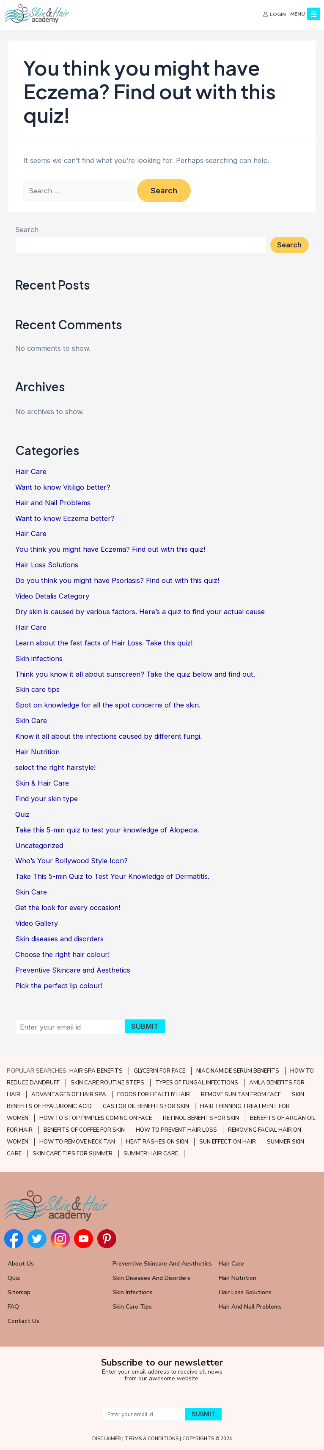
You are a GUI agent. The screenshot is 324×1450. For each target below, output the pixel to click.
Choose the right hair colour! (62, 954)
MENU (297, 14)
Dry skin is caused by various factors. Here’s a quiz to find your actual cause (140, 611)
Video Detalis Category (52, 596)
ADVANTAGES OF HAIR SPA (68, 1094)
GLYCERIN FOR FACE (159, 1071)
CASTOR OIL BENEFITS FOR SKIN (146, 1106)
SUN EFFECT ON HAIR (227, 1142)
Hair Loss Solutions (46, 565)
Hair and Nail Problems (53, 503)
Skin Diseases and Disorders (151, 1278)
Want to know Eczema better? (65, 518)
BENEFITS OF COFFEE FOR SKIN (84, 1130)
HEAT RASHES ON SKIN (157, 1142)
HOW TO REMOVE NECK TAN (77, 1142)
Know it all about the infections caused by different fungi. (108, 736)
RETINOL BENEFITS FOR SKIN (201, 1118)
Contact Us (23, 1321)
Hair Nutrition (37, 752)
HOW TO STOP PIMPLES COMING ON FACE (95, 1118)
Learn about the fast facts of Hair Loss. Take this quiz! (103, 643)
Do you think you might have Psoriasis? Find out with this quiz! (117, 580)
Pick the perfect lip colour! (58, 985)
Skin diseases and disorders (59, 939)
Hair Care (31, 471)
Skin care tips (37, 689)
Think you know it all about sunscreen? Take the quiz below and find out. (135, 674)
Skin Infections (133, 1292)
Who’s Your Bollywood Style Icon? (71, 860)
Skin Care (31, 720)
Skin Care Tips (132, 1307)
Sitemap (19, 1292)
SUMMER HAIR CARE (151, 1153)
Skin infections (39, 658)
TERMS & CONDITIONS (151, 1439)
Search (26, 229)
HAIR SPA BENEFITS (96, 1071)
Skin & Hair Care (42, 783)
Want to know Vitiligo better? (62, 487)
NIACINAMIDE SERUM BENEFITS (237, 1071)
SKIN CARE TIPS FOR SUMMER (73, 1153)
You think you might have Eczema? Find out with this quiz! (110, 549)
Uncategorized (39, 845)
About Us (21, 1264)
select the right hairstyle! (55, 767)
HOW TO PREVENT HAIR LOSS (176, 1130)
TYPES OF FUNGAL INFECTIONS (196, 1083)
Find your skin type (46, 798)
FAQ (13, 1307)
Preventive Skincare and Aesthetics (72, 970)
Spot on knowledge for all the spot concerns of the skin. (107, 705)
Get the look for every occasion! (67, 907)
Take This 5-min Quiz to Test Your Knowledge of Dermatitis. (112, 876)
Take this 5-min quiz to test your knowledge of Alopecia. (107, 830)
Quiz (22, 814)
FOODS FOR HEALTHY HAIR (153, 1094)
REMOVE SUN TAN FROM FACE (241, 1094)
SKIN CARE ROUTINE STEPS (107, 1083)
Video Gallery (36, 923)
